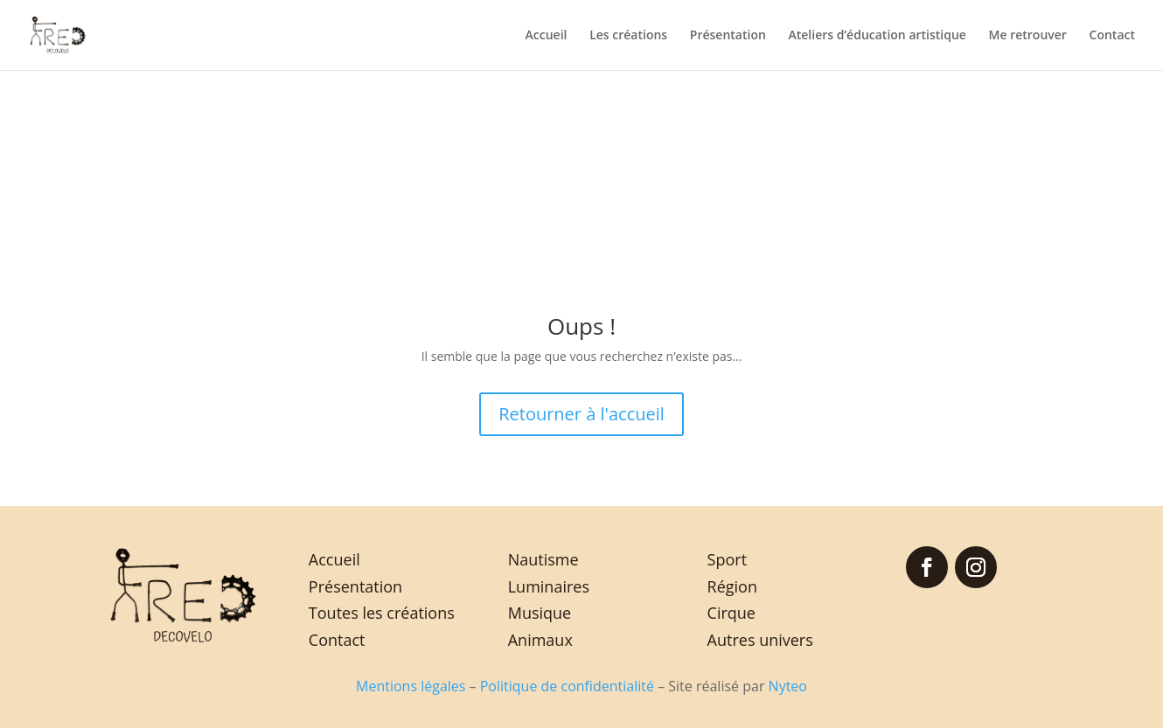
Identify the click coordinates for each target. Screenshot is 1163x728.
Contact (1112, 36)
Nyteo (788, 686)
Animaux (540, 639)
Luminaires (548, 586)
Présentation (728, 36)
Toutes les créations (382, 612)
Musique (540, 612)
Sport (727, 559)
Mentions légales (410, 686)
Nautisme (543, 559)
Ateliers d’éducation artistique (876, 36)
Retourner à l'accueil (581, 414)
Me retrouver (1028, 36)
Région (732, 586)
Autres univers (760, 639)
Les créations (628, 36)
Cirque (731, 612)
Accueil (547, 36)
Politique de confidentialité (567, 686)
